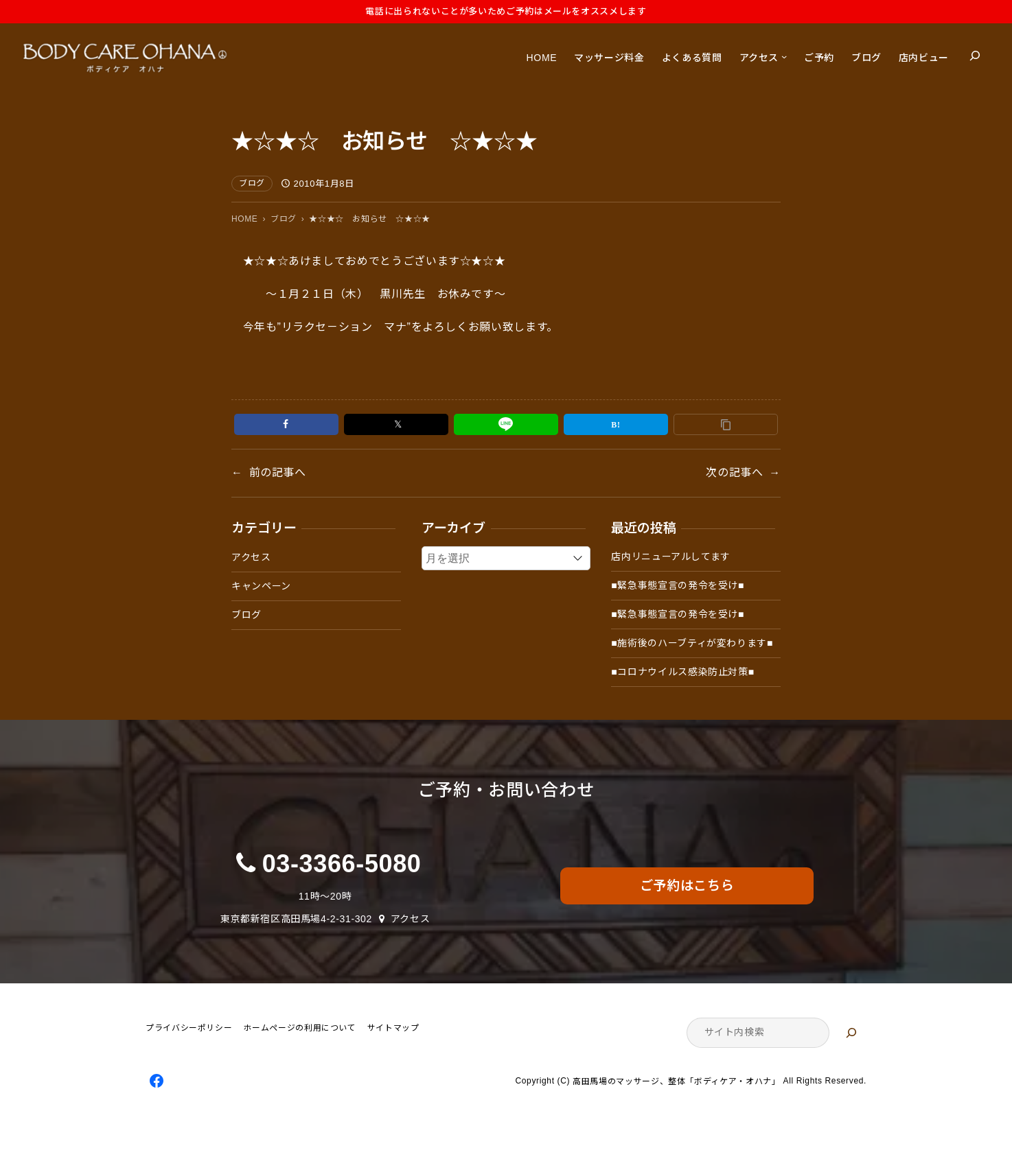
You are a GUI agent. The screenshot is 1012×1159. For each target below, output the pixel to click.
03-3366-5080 (342, 864)
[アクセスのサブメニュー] (784, 55)
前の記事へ (277, 472)
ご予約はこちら (687, 885)
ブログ (252, 183)
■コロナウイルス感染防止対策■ (683, 671)
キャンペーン (261, 586)
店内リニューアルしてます (671, 556)
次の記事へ (734, 472)
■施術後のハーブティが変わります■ (692, 642)
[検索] (851, 1033)
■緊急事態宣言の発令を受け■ (677, 585)
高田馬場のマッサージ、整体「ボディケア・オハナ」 (676, 1081)
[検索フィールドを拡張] (975, 55)
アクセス (251, 557)
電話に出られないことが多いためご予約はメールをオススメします (505, 11)
